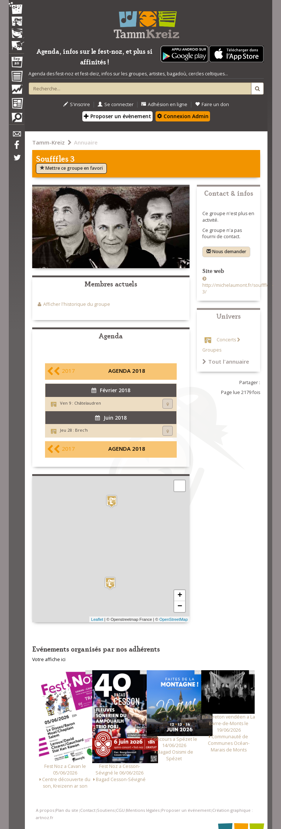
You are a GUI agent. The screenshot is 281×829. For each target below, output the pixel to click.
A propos (45, 810)
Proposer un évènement (117, 116)
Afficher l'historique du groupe (76, 304)
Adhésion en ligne (164, 104)
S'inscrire (76, 104)
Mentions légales (143, 810)
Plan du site (67, 810)
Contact (87, 810)
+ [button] (179, 595)
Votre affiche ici (48, 659)
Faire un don (212, 104)
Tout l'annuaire (225, 361)
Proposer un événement (186, 810)
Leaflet (97, 619)
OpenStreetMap (173, 619)
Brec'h (81, 430)
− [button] (179, 606)
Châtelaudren (87, 403)
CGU (120, 810)
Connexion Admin (183, 116)
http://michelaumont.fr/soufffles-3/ (237, 288)
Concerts (226, 340)
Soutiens (106, 810)
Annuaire (86, 142)
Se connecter (116, 104)
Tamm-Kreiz (48, 142)
